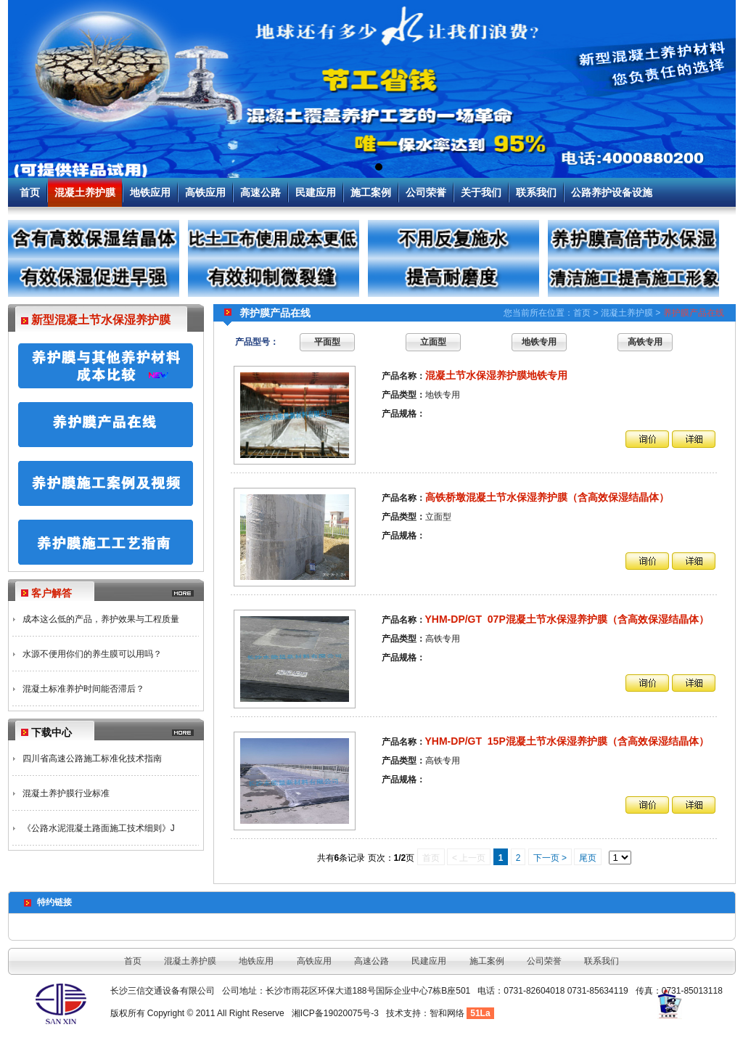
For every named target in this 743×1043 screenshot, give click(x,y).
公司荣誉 (426, 192)
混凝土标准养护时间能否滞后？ (83, 689)
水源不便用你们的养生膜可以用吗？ (92, 654)
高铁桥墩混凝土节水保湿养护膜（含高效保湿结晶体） (547, 497)
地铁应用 (150, 192)
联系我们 (536, 192)
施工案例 (370, 192)
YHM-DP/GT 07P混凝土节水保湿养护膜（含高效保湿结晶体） (567, 619)
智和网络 (447, 1013)
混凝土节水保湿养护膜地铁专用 (496, 375)
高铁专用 (645, 342)
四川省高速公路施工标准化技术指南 (92, 758)
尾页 (587, 858)
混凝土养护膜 (84, 192)
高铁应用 (205, 192)
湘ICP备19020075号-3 (335, 1013)
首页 (30, 192)
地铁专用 (539, 342)
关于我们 (481, 192)
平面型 (327, 342)
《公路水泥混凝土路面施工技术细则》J (98, 828)
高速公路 (260, 192)
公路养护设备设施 (611, 192)
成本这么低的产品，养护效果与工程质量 (100, 619)
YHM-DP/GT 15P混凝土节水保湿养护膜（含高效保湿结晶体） (567, 741)
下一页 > (550, 858)
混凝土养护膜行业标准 (66, 793)
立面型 (433, 342)
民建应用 (315, 192)
